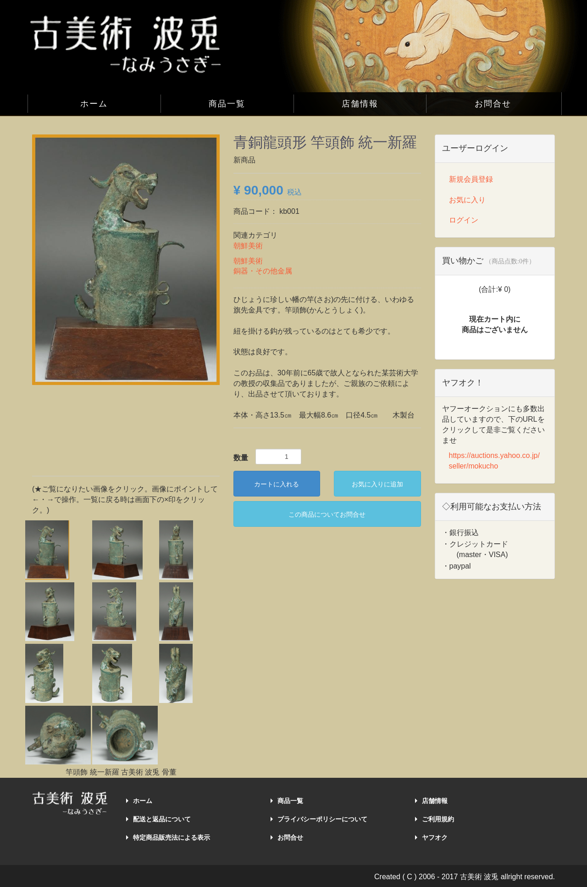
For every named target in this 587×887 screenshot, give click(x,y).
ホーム (94, 103)
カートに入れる (276, 484)
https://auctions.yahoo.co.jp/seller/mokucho (494, 461)
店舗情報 (360, 103)
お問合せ (493, 103)
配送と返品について (162, 819)
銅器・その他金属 (262, 271)
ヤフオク (435, 837)
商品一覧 (227, 103)
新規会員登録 (471, 179)
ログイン (463, 220)
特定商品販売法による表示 (171, 837)
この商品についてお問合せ (326, 514)
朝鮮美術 (248, 246)
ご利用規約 (438, 819)
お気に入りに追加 (377, 484)
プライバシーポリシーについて (322, 819)
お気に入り (467, 200)
